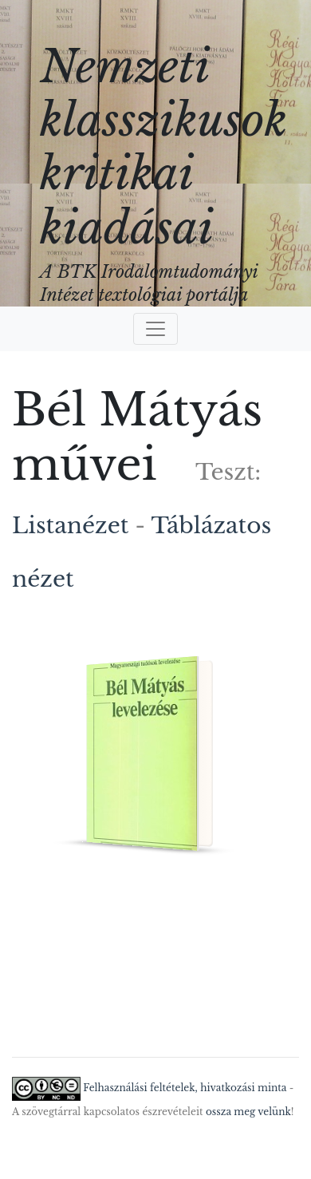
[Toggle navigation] (155, 329)
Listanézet (70, 526)
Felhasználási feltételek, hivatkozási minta (184, 1088)
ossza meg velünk (248, 1112)
